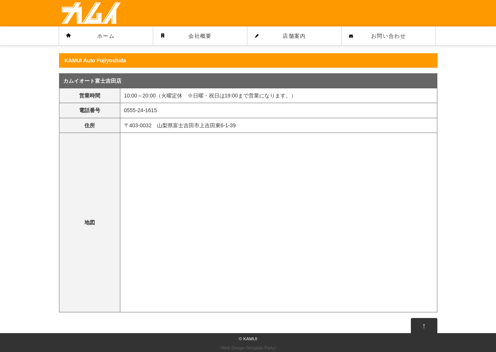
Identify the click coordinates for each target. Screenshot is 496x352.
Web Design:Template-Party (248, 348)
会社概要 (200, 36)
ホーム (106, 36)
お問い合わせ (388, 36)
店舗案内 (294, 36)
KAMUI (250, 338)
